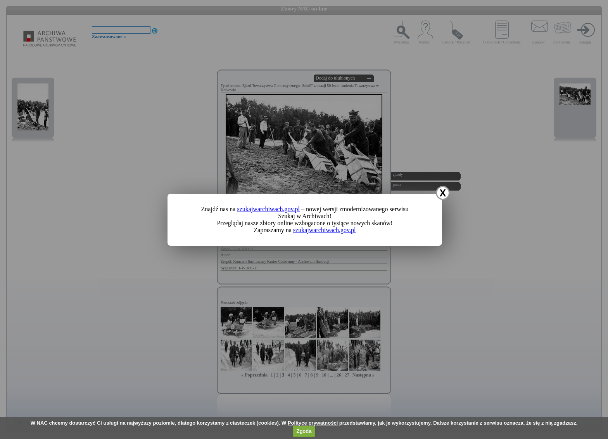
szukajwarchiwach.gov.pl (268, 209)
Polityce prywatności (313, 423)
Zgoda (303, 431)
